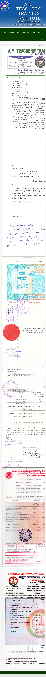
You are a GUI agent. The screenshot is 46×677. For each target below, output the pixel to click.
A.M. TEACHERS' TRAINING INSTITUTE (29, 11)
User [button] (42, 39)
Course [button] (23, 32)
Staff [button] (28, 32)
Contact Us (19, 35)
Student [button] (34, 32)
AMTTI (3, 672)
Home (2, 29)
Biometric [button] (12, 35)
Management (11, 32)
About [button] (18, 32)
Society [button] (5, 32)
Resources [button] (5, 35)
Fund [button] (39, 32)
